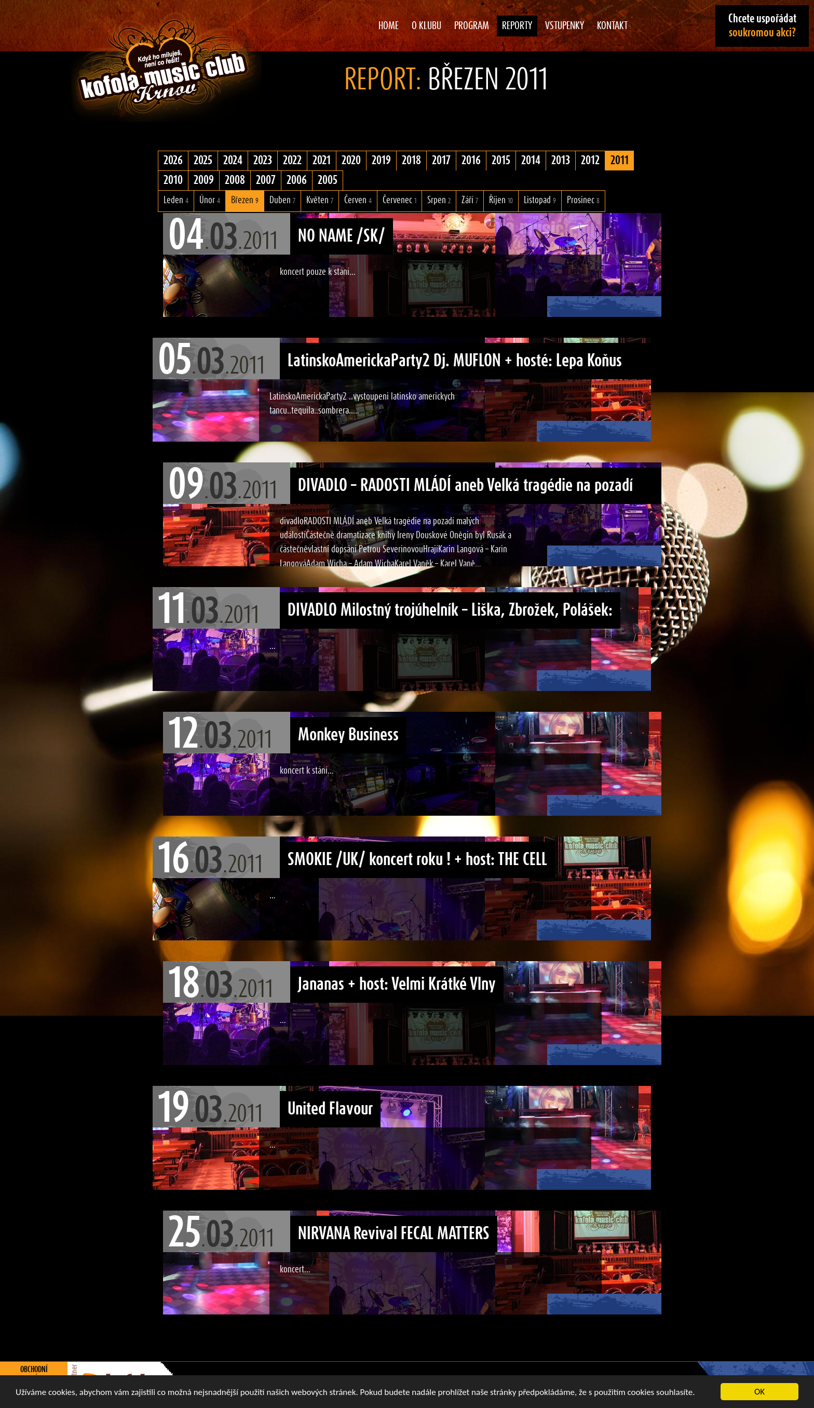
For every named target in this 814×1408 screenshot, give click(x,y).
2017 (441, 160)
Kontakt (612, 26)
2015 (501, 160)
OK (759, 1391)
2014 (530, 160)
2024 (232, 160)
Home (388, 26)
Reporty (517, 26)
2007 (266, 180)
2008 (235, 180)
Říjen (501, 200)
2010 (173, 180)
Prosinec (583, 200)
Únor (209, 200)
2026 (173, 160)
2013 (560, 160)
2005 (327, 180)
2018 (411, 160)
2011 (619, 160)
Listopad (540, 200)
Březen (245, 200)
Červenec (399, 200)
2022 (292, 160)
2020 (351, 160)
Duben (282, 200)
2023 (262, 160)
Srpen (439, 200)
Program (471, 26)
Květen (319, 200)
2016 (471, 160)
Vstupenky (564, 26)
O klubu (426, 26)
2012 (590, 160)
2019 (381, 160)
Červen (358, 200)
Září (470, 200)
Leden (176, 200)
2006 (297, 180)
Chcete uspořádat (762, 26)
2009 (204, 180)
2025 (203, 160)
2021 (322, 160)
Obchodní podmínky (34, 1374)
